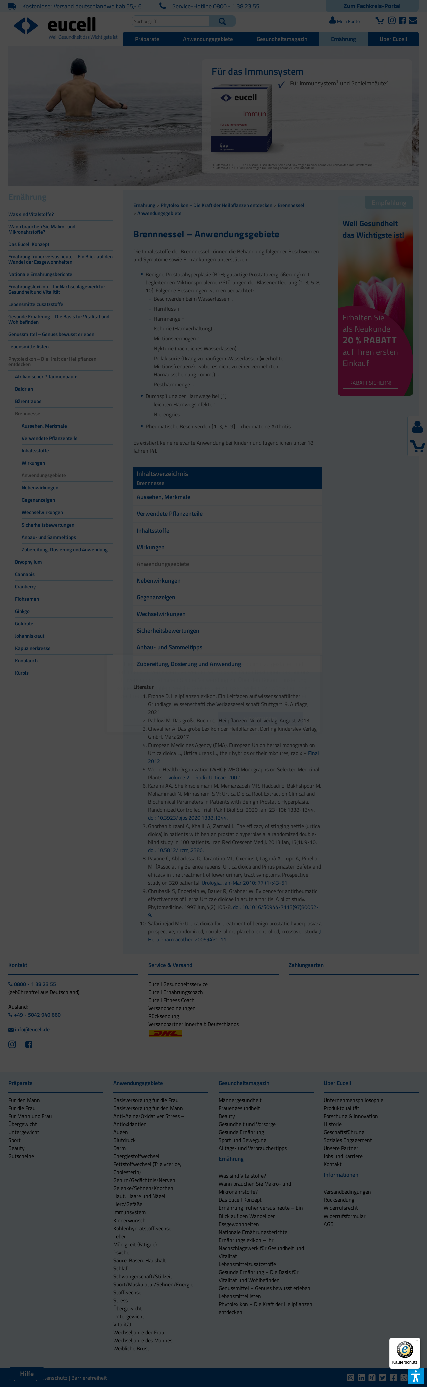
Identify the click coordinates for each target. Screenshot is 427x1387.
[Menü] (416, 1342)
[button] (166, 719)
